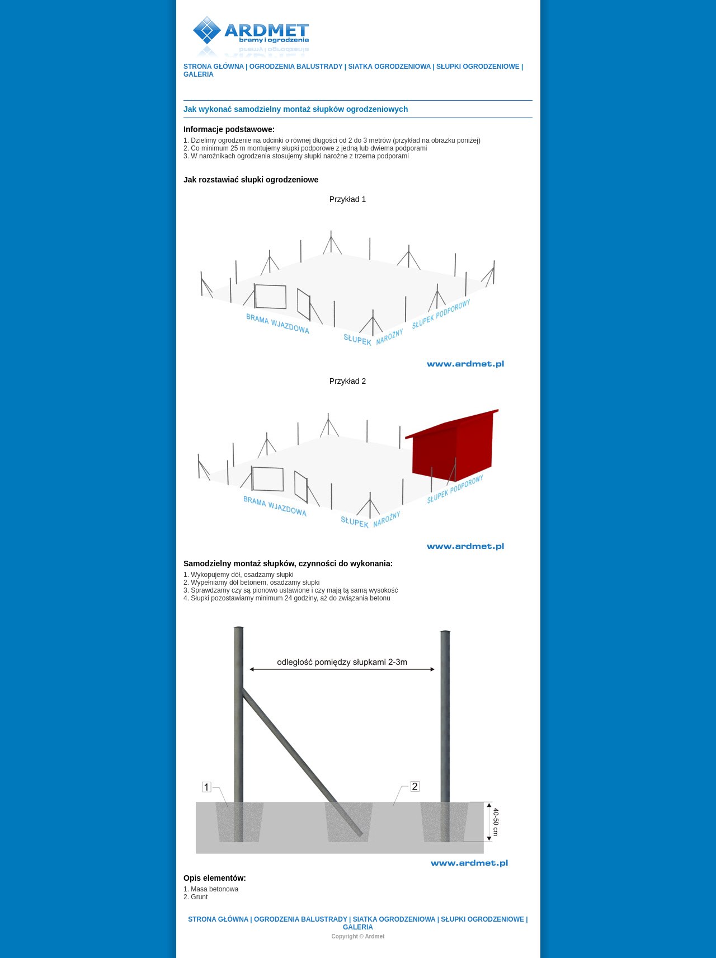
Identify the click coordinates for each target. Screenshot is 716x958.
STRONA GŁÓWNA (213, 67)
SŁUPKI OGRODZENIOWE (478, 67)
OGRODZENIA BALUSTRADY (296, 67)
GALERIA (198, 74)
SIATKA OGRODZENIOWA (389, 67)
